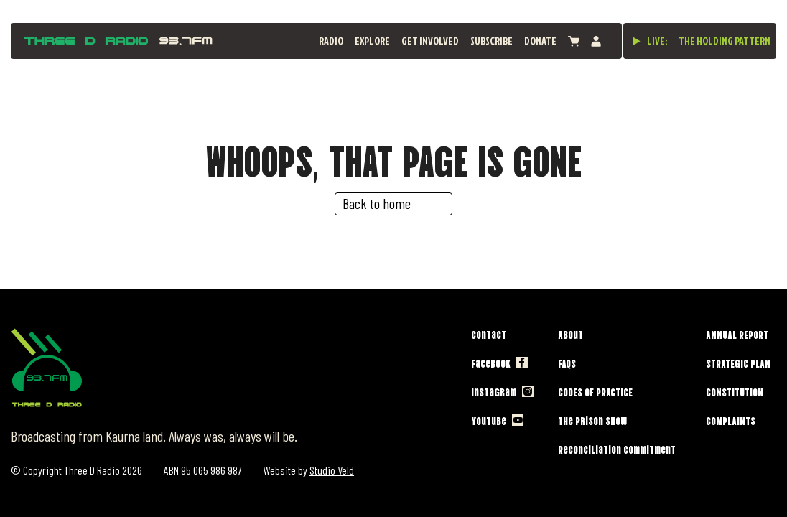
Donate (540, 40)
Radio (331, 40)
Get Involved (430, 40)
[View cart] (573, 41)
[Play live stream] (637, 41)
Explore (372, 40)
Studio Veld (331, 470)
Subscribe (491, 40)
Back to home (377, 203)
